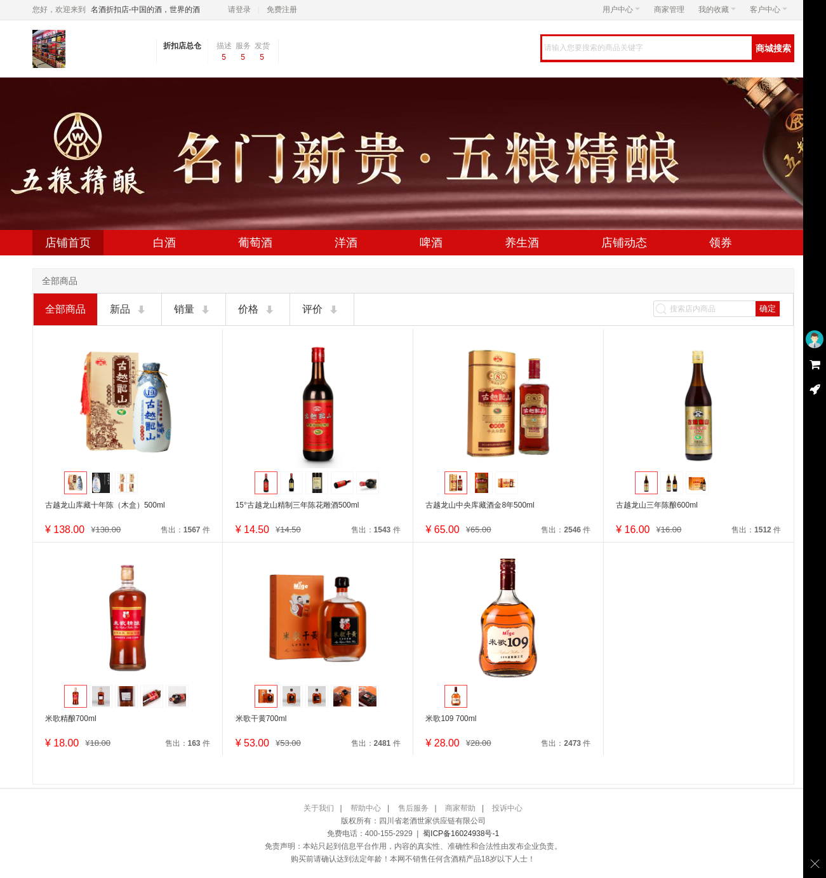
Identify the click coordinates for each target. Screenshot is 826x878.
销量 (193, 310)
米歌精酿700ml (71, 718)
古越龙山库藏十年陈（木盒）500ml (105, 505)
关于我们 (318, 808)
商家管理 (669, 9)
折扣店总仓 (182, 45)
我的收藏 (717, 9)
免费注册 (282, 9)
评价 (321, 310)
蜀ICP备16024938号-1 (461, 833)
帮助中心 (365, 808)
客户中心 (768, 9)
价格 (257, 310)
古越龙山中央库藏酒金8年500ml (479, 505)
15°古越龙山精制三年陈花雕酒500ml (297, 505)
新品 (129, 310)
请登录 (239, 9)
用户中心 (621, 9)
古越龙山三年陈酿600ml (657, 505)
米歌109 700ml (450, 718)
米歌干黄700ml (261, 718)
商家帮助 (460, 808)
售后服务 (413, 808)
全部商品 (65, 309)
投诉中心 (507, 808)
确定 (767, 308)
